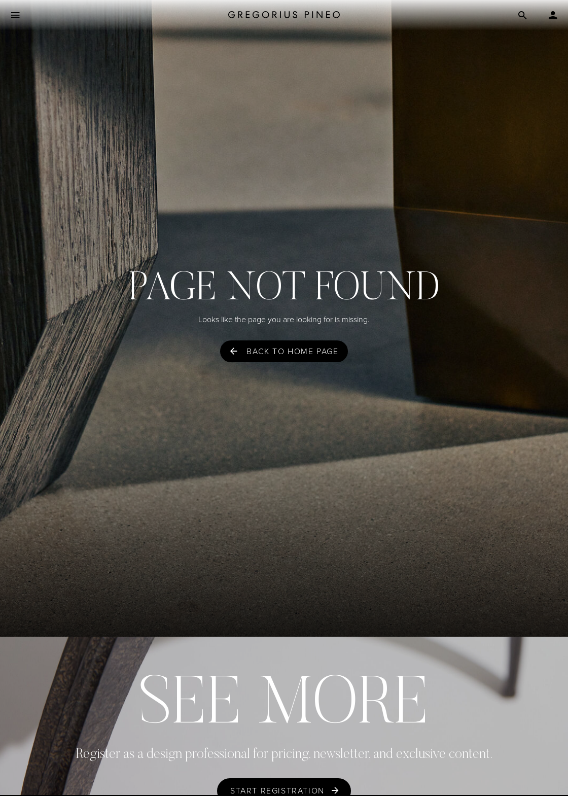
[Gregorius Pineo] (284, 15)
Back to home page (292, 351)
